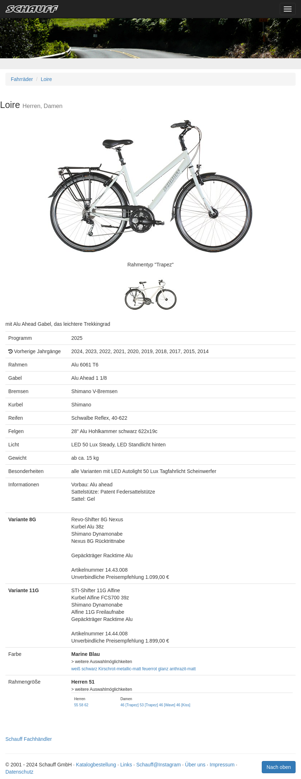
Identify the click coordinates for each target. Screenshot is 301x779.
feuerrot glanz (155, 668)
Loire (46, 79)
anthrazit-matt (183, 668)
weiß (75, 668)
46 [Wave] (167, 705)
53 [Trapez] (149, 705)
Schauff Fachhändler (28, 739)
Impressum (222, 764)
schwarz (89, 668)
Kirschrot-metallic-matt (119, 668)
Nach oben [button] (278, 767)
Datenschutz (19, 772)
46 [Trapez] (129, 705)
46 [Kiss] (183, 705)
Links (126, 764)
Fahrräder (22, 79)
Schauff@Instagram (158, 764)
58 (81, 705)
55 (76, 705)
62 (86, 705)
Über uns (195, 764)
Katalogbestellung (96, 764)
